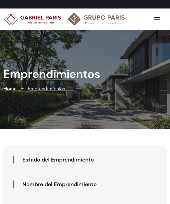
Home (9, 88)
